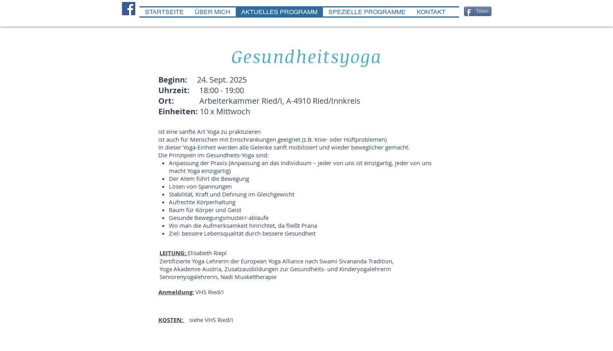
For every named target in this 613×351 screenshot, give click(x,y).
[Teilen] (477, 11)
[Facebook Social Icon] (128, 8)
